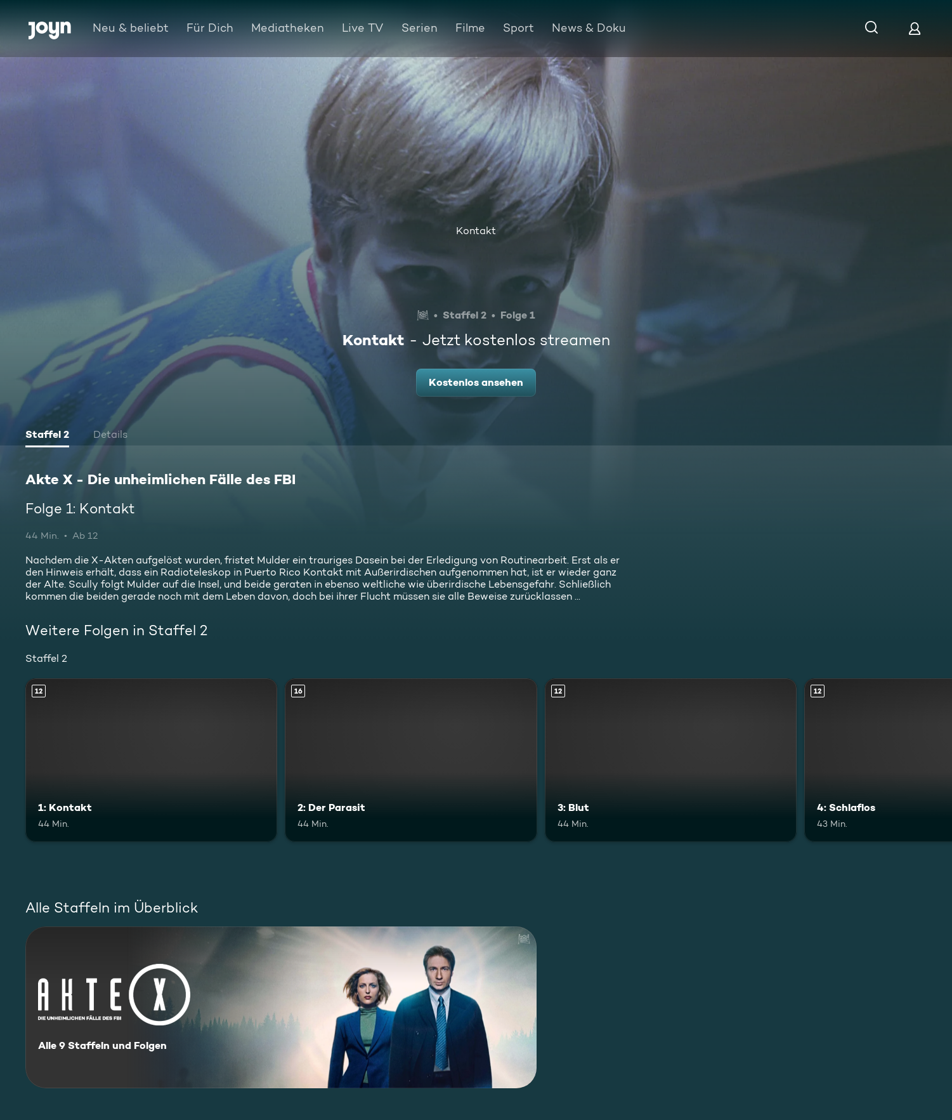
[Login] (914, 28)
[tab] (47, 436)
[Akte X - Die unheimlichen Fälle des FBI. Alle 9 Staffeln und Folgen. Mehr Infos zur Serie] (281, 1007)
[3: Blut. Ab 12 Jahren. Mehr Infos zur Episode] (671, 760)
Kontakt (476, 231)
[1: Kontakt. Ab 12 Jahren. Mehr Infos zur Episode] (151, 760)
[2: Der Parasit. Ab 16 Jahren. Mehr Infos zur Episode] (411, 760)
